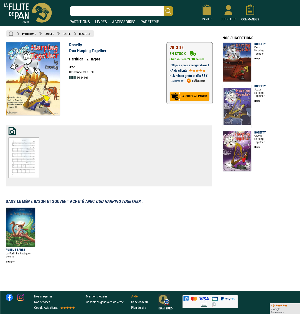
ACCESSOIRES (123, 21)
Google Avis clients (54, 307)
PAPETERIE (150, 21)
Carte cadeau (139, 302)
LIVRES (101, 21)
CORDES (49, 33)
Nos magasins (43, 296)
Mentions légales (96, 296)
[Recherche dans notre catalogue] (121, 11)
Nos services (42, 302)
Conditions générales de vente (107, 302)
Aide (134, 296)
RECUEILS (85, 33)
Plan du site (138, 307)
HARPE (67, 33)
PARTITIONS (80, 21)
